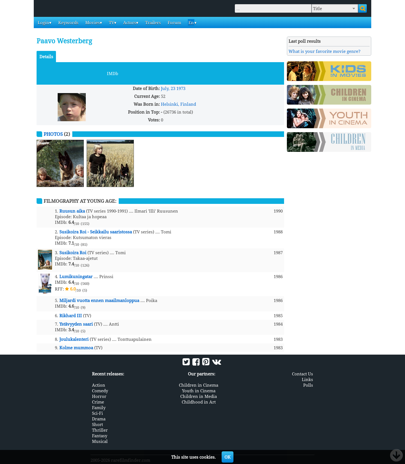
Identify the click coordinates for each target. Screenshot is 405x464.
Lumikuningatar (76, 276)
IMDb (112, 73)
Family (98, 407)
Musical (100, 441)
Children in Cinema (198, 385)
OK (227, 457)
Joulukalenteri (74, 339)
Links (307, 379)
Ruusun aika (72, 211)
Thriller (100, 430)
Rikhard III (70, 315)
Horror (99, 396)
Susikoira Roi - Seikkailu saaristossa (95, 232)
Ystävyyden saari (76, 324)
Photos (53, 134)
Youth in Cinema (198, 390)
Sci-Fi (97, 413)
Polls (308, 385)
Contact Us (302, 374)
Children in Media (198, 396)
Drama (98, 419)
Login (43, 22)
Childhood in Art (199, 402)
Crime (98, 402)
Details (46, 56)
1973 (180, 88)
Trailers (152, 22)
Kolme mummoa (76, 347)
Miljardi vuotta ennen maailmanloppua (99, 300)
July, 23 (168, 88)
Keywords (67, 22)
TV (111, 22)
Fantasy (99, 435)
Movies (92, 22)
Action (98, 385)
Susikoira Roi (72, 252)
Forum (173, 22)
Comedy (100, 390)
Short (97, 424)
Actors (129, 22)
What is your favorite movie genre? (325, 51)
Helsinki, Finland (178, 104)
